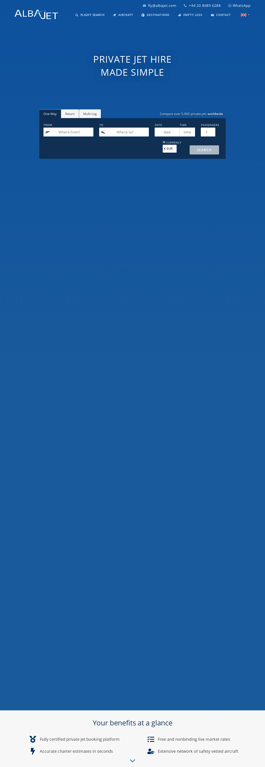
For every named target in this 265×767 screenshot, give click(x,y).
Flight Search (90, 15)
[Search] (204, 149)
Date (158, 125)
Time (183, 125)
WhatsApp (239, 5)
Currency (172, 142)
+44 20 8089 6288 (205, 5)
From (48, 125)
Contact (221, 15)
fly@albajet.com (162, 5)
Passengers (210, 125)
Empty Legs (190, 15)
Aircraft (123, 15)
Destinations (155, 15)
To (101, 125)
